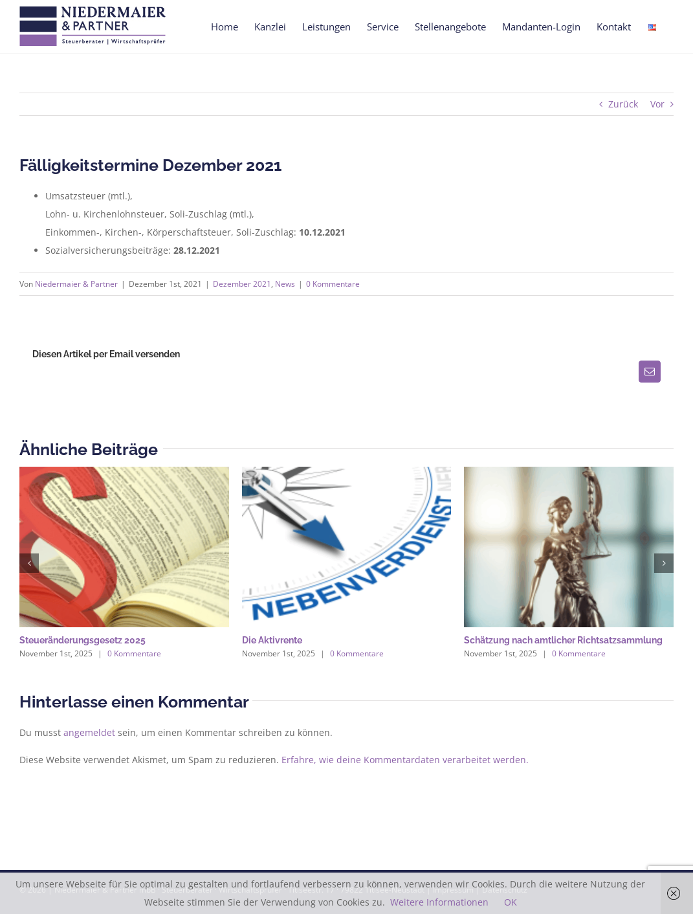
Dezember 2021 (242, 283)
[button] (29, 563)
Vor (657, 104)
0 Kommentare (333, 283)
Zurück (623, 104)
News (285, 283)
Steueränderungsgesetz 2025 (82, 640)
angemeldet (89, 732)
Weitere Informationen (439, 902)
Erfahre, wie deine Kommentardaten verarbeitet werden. (405, 759)
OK (510, 902)
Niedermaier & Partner (76, 283)
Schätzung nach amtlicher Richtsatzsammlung (563, 640)
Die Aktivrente (272, 640)
